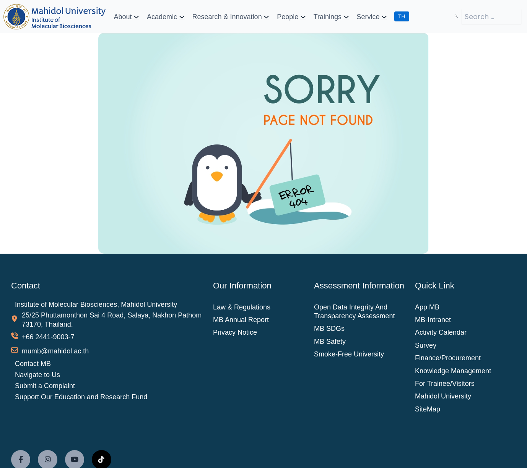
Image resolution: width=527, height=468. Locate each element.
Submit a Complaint (45, 386)
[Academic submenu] (182, 16)
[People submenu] (303, 16)
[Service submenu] (384, 16)
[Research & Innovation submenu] (266, 16)
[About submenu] (136, 16)
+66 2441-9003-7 (48, 337)
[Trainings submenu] (346, 16)
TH (401, 16)
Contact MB (33, 364)
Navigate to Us (37, 375)
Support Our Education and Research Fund (81, 396)
